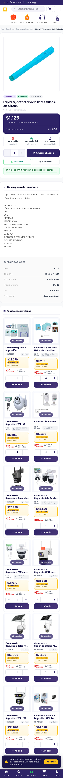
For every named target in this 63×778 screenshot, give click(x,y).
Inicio (2, 29)
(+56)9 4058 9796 (13, 2)
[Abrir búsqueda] (28, 9)
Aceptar (51, 761)
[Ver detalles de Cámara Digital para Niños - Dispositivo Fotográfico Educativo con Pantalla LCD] (46, 331)
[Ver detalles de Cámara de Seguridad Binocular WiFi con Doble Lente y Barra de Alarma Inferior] (17, 478)
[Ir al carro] (49, 9)
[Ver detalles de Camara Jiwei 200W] (46, 404)
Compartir (45, 161)
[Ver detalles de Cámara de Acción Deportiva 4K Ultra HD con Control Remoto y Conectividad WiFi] (46, 698)
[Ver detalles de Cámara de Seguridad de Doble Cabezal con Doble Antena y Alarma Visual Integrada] (46, 478)
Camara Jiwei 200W (45, 421)
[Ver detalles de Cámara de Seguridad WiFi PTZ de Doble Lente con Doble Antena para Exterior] (17, 698)
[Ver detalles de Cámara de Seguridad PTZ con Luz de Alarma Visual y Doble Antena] (17, 552)
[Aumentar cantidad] (21, 152)
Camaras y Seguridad (24, 29)
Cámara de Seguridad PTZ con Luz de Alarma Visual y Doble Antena (16, 573)
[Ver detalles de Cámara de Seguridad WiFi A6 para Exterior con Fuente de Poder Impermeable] (17, 404)
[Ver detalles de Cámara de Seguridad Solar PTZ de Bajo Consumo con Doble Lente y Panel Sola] (46, 626)
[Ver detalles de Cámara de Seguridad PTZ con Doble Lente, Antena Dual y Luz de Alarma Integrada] (46, 552)
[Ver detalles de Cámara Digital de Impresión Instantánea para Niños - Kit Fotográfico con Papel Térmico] (17, 331)
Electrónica (10, 29)
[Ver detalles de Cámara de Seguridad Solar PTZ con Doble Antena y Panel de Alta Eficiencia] (17, 626)
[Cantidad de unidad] (14, 152)
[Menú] (57, 9)
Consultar (17, 161)
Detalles (17, 340)
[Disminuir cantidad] (7, 152)
